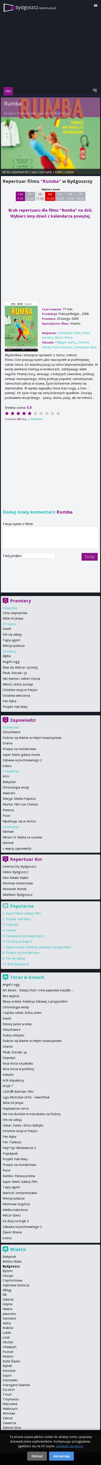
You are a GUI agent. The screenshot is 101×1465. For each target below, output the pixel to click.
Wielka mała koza (15, 1210)
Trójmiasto (11, 1399)
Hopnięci (12, 924)
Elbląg (7, 1290)
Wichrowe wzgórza (16, 1204)
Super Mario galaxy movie (21, 754)
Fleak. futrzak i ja (15, 673)
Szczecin (9, 1389)
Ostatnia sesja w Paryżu (20, 690)
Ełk (5, 1294)
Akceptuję (61, 1456)
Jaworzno (9, 1314)
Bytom (7, 1271)
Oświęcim (9, 1347)
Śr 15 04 (80, 196)
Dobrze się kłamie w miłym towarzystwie (32, 738)
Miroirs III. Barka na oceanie (22, 837)
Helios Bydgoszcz (15, 872)
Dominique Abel (26, 113)
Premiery (20, 601)
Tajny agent (11, 640)
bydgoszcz (36, 7)
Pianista (8, 810)
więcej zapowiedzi (18, 848)
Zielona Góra (12, 1427)
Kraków (8, 1328)
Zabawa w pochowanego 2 (22, 760)
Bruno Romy (61, 113)
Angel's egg (11, 662)
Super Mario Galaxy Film (23, 913)
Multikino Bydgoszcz (17, 894)
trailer (59, 172)
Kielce (7, 1323)
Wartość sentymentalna (20, 1193)
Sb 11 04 (40, 196)
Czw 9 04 (20, 196)
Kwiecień (9, 793)
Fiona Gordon (45, 113)
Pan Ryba (9, 701)
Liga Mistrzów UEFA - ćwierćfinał (26, 1097)
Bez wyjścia (11, 996)
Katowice (9, 1318)
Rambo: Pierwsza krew (19, 1176)
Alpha (7, 656)
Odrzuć (37, 1456)
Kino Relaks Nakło (15, 878)
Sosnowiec (10, 1380)
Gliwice (7, 1309)
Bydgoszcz (11, 1266)
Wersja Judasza (14, 645)
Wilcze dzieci (12, 1215)
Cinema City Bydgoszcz (19, 866)
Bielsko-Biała (12, 1261)
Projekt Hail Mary (15, 707)
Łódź (6, 1337)
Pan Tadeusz (12, 1142)
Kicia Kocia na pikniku (18, 1063)
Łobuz (7, 766)
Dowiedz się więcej (69, 1446)
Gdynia (7, 1304)
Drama (7, 743)
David (7, 629)
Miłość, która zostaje (18, 684)
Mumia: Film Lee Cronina (20, 804)
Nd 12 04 (50, 196)
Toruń (7, 1394)
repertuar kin (20, 172)
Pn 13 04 (60, 196)
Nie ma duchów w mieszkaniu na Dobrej (31, 1114)
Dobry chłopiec (14, 1035)
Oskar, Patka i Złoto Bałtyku (23, 1125)
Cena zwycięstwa (15, 613)
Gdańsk (8, 1299)
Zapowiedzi (23, 720)
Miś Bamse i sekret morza (21, 678)
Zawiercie (9, 1423)
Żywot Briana (12, 1232)
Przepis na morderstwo (19, 749)
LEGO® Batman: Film (18, 1091)
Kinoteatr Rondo (15, 889)
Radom (8, 1356)
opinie (70, 172)
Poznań (8, 1352)
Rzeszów (9, 1371)
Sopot (7, 1375)
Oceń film (36, 419)
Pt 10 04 (30, 196)
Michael (8, 831)
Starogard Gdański (16, 1385)
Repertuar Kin (26, 859)
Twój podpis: (13, 556)
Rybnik (7, 1366)
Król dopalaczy (18, 964)
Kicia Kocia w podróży (18, 1069)
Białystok (9, 1256)
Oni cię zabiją (12, 634)
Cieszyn (8, 1276)
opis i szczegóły (42, 172)
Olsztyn (8, 1342)
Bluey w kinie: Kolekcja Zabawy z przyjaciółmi (38, 947)
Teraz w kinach (27, 977)
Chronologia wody (16, 787)
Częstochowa (12, 1280)
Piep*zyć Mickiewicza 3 (19, 1148)
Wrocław (9, 1413)
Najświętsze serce (16, 1108)
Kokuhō (8, 1074)
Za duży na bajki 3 (19, 941)
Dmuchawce (11, 732)
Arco (6, 776)
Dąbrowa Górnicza (16, 1285)
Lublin (7, 1332)
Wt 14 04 (70, 196)
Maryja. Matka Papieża (19, 798)
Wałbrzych (10, 1409)
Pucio (7, 815)
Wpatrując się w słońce (19, 821)
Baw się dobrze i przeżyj (20, 667)
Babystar (9, 782)
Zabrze (8, 1418)
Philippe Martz (65, 342)
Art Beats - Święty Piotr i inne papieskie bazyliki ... (38, 990)
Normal (8, 843)
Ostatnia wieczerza (16, 695)
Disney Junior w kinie (17, 1024)
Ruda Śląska (11, 1361)
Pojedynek (10, 1153)
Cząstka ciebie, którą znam (22, 1013)
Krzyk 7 (8, 1086)
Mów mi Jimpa (13, 618)
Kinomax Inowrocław (18, 883)
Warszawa (10, 1404)
